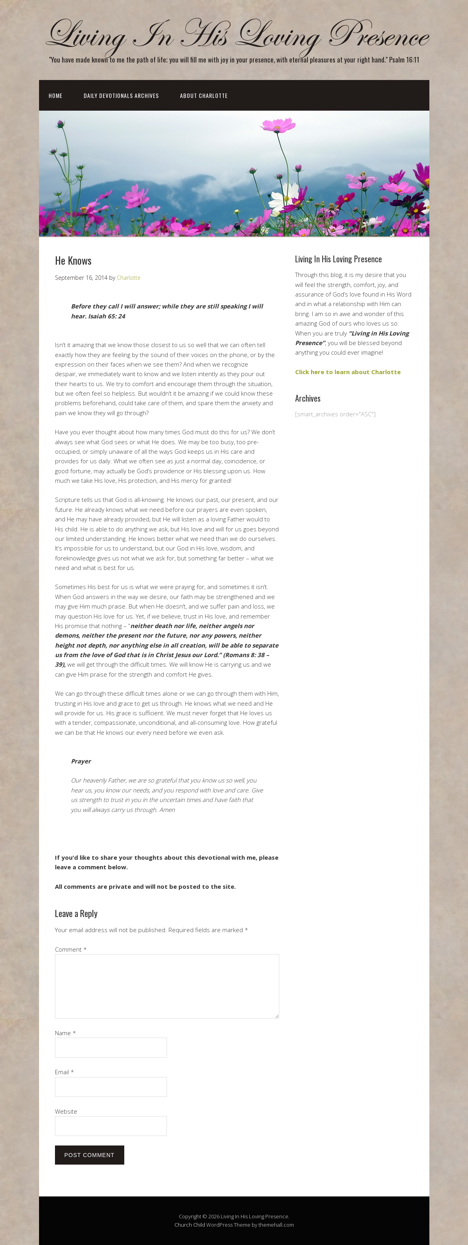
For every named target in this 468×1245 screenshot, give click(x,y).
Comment (71, 949)
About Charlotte (204, 95)
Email (64, 1072)
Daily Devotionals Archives (121, 95)
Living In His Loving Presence (234, 35)
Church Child (189, 1224)
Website (66, 1111)
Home (56, 95)
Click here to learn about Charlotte (348, 372)
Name (65, 1033)
